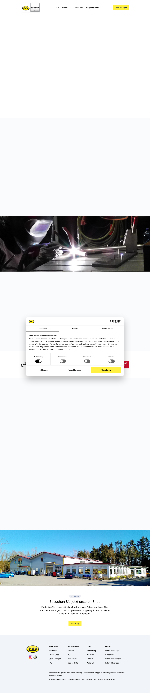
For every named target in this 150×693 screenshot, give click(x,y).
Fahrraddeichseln (112, 663)
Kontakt (65, 7)
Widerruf (90, 663)
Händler (90, 659)
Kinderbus (109, 655)
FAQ (50, 663)
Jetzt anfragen (121, 7)
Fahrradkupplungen (113, 659)
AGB (69, 655)
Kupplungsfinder (92, 7)
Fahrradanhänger (112, 651)
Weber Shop (54, 655)
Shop (56, 7)
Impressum (72, 659)
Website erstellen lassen (106, 679)
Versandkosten (88, 672)
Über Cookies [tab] (107, 329)
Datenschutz (73, 663)
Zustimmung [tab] (42, 329)
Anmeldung (91, 651)
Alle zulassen (106, 370)
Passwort (90, 655)
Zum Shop (75, 623)
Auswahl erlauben (75, 370)
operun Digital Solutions (83, 679)
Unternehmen (77, 7)
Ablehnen (43, 370)
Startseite (53, 651)
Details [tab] (75, 329)
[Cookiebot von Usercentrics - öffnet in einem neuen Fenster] (111, 321)
